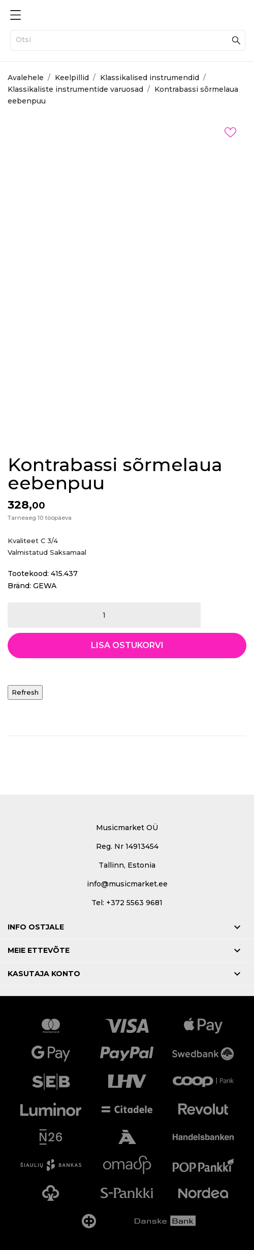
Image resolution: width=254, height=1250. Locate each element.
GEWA (44, 585)
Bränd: (19, 585)
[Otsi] (127, 40)
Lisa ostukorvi (127, 645)
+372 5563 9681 (134, 902)
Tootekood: (28, 573)
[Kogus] (104, 615)
